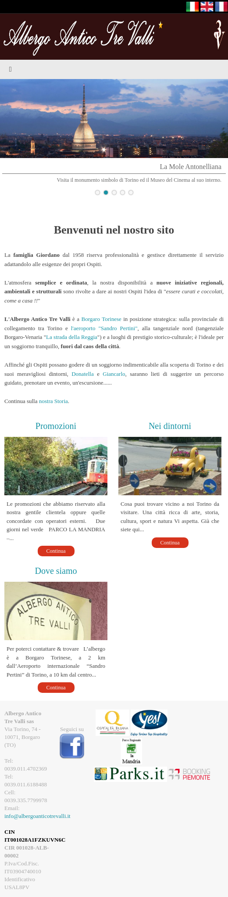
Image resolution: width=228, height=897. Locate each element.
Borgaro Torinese (101, 319)
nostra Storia (53, 401)
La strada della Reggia (71, 337)
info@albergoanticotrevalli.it (37, 816)
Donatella (82, 374)
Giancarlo (114, 374)
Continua (56, 551)
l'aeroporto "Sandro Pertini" (104, 328)
